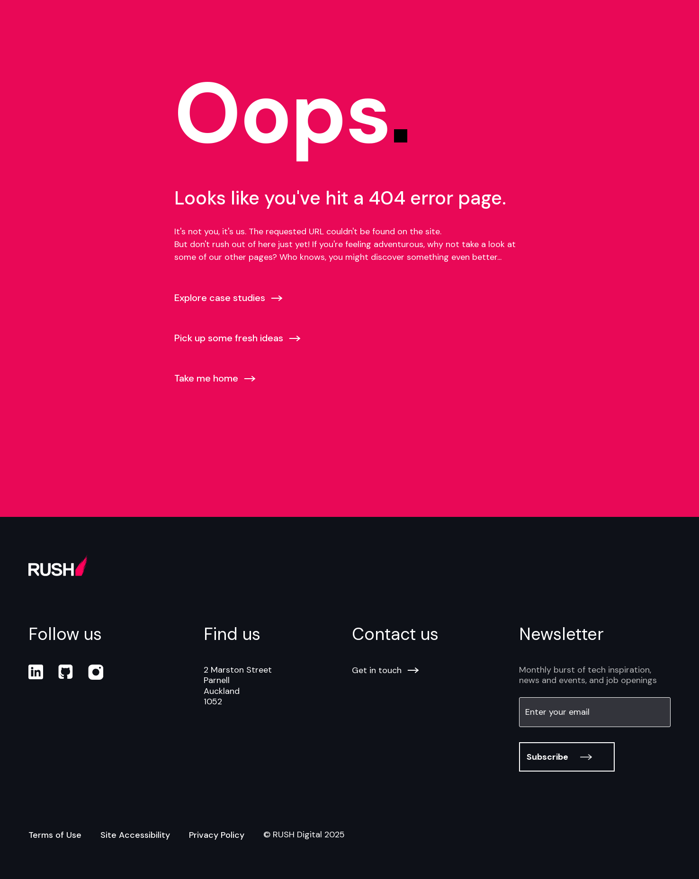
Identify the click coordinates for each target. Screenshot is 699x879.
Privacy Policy (216, 835)
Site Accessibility (135, 835)
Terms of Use (54, 835)
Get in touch (385, 670)
